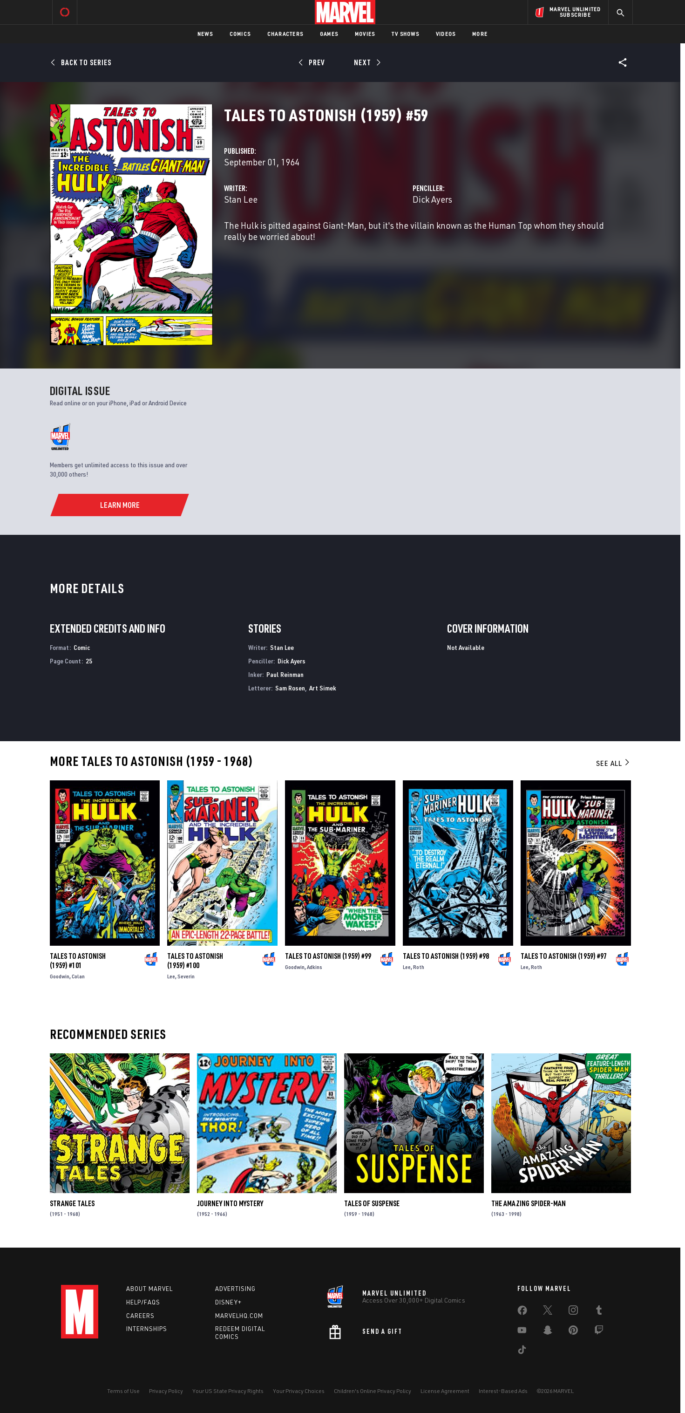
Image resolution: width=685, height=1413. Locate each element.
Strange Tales (72, 1203)
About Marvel (149, 1288)
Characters (285, 33)
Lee (171, 976)
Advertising (235, 1288)
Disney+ (228, 1302)
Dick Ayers (432, 199)
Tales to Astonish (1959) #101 (78, 960)
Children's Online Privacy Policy (372, 1390)
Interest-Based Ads (503, 1390)
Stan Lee (241, 199)
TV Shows (405, 33)
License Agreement (444, 1390)
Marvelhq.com (239, 1315)
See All (613, 763)
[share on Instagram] (573, 1312)
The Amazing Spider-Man (528, 1203)
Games (329, 33)
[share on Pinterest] (573, 1332)
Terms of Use (123, 1390)
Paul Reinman (285, 674)
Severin (186, 976)
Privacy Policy (166, 1390)
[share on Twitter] (547, 1312)
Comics (240, 33)
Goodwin (59, 976)
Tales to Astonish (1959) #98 (446, 956)
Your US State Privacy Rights (228, 1390)
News (205, 33)
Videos (445, 33)
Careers (140, 1315)
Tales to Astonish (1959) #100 (195, 960)
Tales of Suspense (372, 1203)
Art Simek (322, 688)
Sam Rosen (290, 688)
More (480, 33)
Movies (365, 33)
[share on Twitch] (599, 1332)
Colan (78, 976)
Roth (418, 966)
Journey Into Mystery (230, 1203)
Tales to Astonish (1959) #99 (328, 956)
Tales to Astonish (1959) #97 (564, 956)
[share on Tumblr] (599, 1312)
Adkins (314, 966)
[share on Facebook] (522, 1312)
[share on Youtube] (522, 1332)
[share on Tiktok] (522, 1351)
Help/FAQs (143, 1302)
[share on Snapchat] (547, 1332)
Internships (146, 1328)
